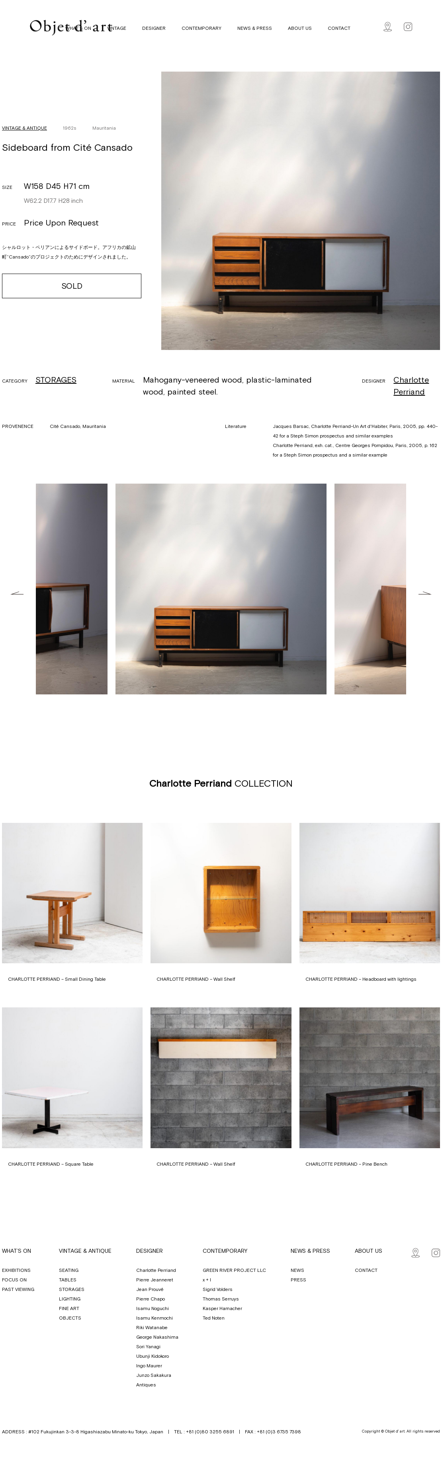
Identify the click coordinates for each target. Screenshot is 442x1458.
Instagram (408, 26)
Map (387, 26)
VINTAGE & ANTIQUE (24, 128)
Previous (16, 593)
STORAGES (55, 379)
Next (425, 593)
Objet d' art (71, 27)
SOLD (71, 285)
